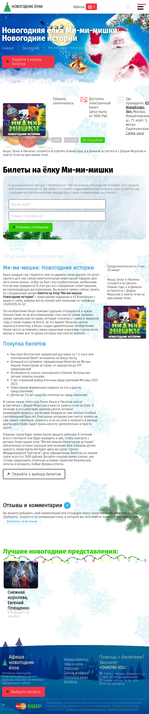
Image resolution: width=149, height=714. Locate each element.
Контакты (70, 681)
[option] (21, 590)
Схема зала (135, 133)
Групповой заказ (76, 677)
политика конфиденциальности (86, 709)
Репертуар (71, 668)
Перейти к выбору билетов (27, 61)
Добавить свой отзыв (22, 521)
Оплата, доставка (76, 672)
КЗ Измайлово (137, 105)
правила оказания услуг (122, 709)
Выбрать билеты (26, 691)
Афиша (79, 7)
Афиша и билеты (76, 659)
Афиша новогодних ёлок (18, 662)
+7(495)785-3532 (112, 667)
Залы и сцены (73, 664)
